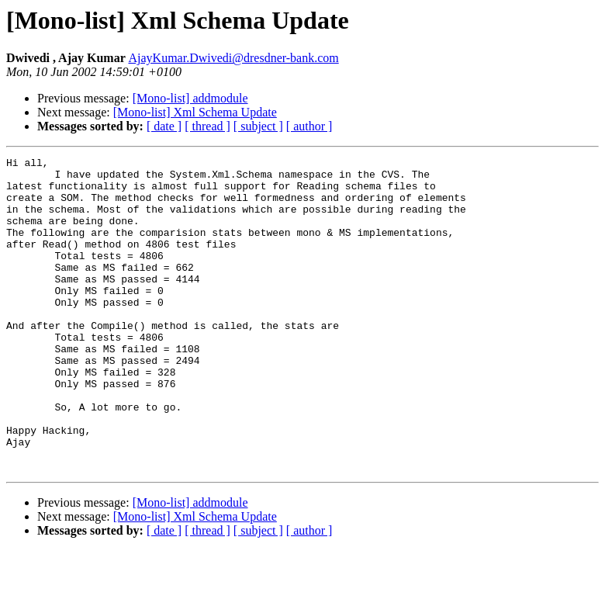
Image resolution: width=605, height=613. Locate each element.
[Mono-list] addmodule (190, 98)
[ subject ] (258, 126)
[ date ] (164, 126)
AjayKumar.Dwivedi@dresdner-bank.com (233, 57)
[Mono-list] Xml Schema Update (195, 112)
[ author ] (309, 126)
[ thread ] (207, 126)
